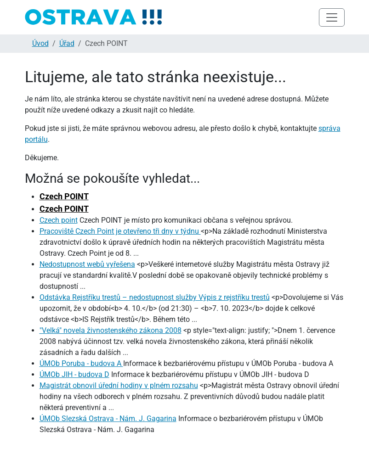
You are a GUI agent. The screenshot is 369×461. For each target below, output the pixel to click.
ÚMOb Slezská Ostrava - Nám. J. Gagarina (108, 418)
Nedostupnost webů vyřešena (87, 264)
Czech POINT (64, 196)
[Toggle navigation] (332, 17)
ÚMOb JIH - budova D (74, 374)
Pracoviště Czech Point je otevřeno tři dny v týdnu (120, 231)
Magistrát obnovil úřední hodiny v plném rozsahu (119, 385)
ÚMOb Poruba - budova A (81, 363)
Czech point (59, 220)
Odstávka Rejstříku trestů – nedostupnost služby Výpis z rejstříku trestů (155, 297)
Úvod (40, 43)
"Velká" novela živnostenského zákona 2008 (111, 330)
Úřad (66, 43)
